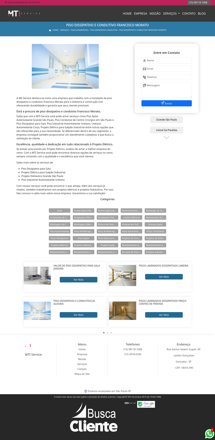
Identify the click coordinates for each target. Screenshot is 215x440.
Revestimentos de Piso (156, 245)
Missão (155, 13)
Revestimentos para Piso (108, 252)
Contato (188, 13)
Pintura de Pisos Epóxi (108, 224)
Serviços (170, 13)
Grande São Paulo (166, 119)
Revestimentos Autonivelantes (132, 245)
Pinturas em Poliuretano (132, 224)
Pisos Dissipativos (59, 238)
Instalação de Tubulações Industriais (156, 210)
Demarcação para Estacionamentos (108, 210)
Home (127, 13)
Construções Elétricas (84, 210)
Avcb (59, 210)
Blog (202, 13)
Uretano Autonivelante (156, 252)
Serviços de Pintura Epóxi (132, 252)
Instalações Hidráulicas (108, 217)
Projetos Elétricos (59, 245)
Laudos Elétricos (131, 217)
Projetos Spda (108, 245)
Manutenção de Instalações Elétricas (156, 217)
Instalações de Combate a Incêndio (60, 217)
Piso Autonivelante (59, 231)
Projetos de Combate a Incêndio (132, 238)
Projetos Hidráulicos (84, 245)
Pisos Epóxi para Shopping (108, 238)
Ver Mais (78, 279)
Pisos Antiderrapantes (108, 231)
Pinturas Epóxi (155, 224)
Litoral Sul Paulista (166, 130)
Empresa (140, 13)
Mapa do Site (82, 374)
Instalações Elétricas (84, 217)
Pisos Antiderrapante (84, 231)
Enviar (168, 103)
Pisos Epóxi (83, 238)
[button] (104, 332)
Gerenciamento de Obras (132, 210)
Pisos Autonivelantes (132, 231)
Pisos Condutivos (155, 231)
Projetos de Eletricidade (156, 238)
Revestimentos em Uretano (60, 252)
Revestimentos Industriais (84, 252)
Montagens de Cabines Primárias (60, 224)
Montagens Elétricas (84, 224)
